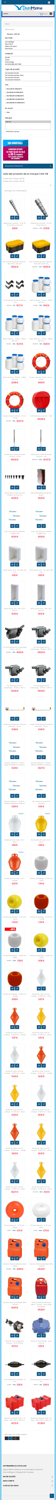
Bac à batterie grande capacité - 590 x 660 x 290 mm (41, 263)
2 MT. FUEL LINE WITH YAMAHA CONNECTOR (41, 533)
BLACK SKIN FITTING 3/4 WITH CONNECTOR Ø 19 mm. (15, 494)
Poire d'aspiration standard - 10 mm (41, 1381)
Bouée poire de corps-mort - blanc (15, 841)
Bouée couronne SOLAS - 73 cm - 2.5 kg (14, 417)
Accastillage (28, 42)
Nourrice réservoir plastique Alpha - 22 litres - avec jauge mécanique (41, 1304)
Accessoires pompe (28, 77)
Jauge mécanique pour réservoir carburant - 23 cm (14, 725)
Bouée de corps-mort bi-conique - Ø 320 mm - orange (15, 1149)
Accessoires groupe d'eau (28, 75)
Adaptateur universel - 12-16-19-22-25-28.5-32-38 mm (14, 224)
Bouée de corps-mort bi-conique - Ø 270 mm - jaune (14, 1111)
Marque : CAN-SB (13, 34)
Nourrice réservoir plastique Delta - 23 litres (41, 1265)
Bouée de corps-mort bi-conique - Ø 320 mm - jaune (41, 1149)
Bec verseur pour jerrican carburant (41, 802)
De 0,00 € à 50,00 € (14, 89)
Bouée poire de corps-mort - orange (15, 879)
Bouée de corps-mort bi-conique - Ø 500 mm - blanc (14, 1188)
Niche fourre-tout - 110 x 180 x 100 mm (41, 571)
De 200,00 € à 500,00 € (16, 103)
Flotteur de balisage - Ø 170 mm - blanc (41, 879)
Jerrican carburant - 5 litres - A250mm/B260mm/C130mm (14, 764)
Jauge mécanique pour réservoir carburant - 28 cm (41, 725)
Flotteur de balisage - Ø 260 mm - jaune (41, 957)
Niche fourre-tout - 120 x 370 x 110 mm (15, 610)
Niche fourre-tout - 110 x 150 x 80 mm (14, 571)
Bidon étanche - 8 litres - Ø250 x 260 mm (14, 340)
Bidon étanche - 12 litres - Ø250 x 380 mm (41, 340)
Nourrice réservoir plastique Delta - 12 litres (14, 1265)
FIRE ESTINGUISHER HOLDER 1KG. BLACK (41, 494)
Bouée (28, 57)
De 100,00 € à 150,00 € (15, 96)
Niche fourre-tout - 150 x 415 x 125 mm (41, 610)
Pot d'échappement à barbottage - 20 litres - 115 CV (41, 648)
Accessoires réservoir (28, 80)
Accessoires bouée (28, 73)
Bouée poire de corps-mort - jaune (41, 841)
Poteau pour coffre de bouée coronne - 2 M (41, 455)
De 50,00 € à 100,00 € (15, 92)
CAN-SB (28, 122)
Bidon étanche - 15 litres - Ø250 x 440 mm (14, 378)
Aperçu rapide (12, 217)
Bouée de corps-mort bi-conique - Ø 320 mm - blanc (41, 1111)
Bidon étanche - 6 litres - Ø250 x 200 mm (41, 301)
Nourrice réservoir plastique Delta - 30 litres (14, 1303)
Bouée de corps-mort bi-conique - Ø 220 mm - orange (15, 1034)
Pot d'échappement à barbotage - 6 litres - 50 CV (14, 648)
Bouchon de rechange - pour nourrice (41, 1342)
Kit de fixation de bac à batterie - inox (15, 301)
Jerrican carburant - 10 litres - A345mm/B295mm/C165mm (41, 764)
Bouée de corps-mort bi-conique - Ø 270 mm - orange (41, 1072)
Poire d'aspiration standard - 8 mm (14, 1381)
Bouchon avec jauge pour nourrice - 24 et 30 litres (15, 1342)
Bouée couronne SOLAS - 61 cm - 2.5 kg (41, 378)
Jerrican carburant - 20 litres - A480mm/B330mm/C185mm (14, 802)
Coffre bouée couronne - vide (41, 416)
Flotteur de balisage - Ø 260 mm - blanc (14, 957)
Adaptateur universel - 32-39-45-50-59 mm (41, 224)
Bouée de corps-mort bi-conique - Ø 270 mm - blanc (14, 1072)
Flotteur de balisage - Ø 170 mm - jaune (14, 918)
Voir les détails (17, 217)
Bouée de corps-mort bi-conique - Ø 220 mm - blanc (41, 995)
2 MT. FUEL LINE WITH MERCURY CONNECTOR (14, 533)
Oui (8, 112)
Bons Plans (28, 44)
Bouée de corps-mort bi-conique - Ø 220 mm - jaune (41, 1034)
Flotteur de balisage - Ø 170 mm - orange (41, 918)
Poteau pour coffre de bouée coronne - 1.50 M (14, 455)
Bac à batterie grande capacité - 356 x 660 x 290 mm (14, 263)
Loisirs (28, 60)
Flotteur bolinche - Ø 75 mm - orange (15, 1226)
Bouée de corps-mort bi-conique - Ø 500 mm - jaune (41, 1188)
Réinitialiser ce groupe (12, 131)
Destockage (28, 62)
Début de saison (28, 46)
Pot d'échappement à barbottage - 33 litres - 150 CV (14, 687)
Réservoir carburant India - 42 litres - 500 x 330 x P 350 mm (14, 1419)
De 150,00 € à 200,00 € (15, 99)
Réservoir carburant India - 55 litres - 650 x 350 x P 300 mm (41, 1419)
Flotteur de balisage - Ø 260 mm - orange (14, 995)
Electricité (28, 49)
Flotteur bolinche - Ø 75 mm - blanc (41, 1226)
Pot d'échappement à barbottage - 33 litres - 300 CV (41, 687)
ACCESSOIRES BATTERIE (28, 64)
